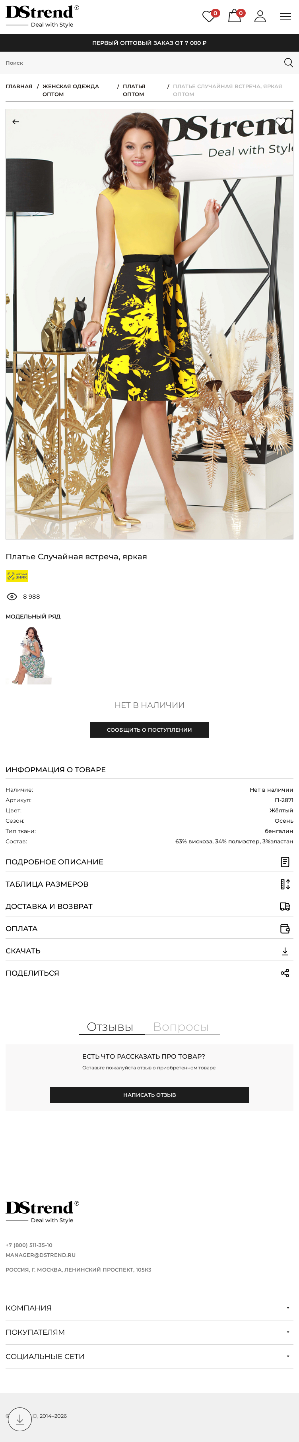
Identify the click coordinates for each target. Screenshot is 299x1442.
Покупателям (147, 1332)
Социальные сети (147, 1356)
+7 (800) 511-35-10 (29, 1245)
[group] (149, 324)
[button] (108, 525)
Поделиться (149, 973)
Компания (147, 1308)
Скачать (149, 951)
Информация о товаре (56, 769)
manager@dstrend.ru (41, 1255)
